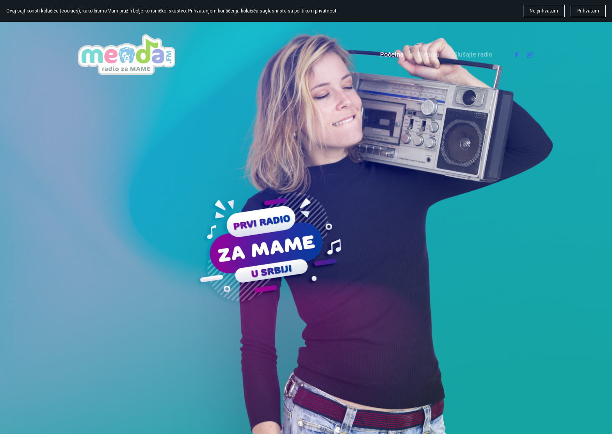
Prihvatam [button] (588, 11)
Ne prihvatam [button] (544, 11)
